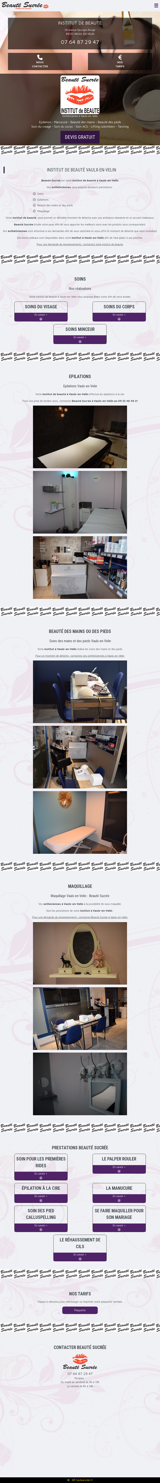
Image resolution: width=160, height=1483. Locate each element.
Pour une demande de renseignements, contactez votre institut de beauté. (80, 244)
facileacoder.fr (82, 1480)
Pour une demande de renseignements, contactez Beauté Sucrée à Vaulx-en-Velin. (80, 917)
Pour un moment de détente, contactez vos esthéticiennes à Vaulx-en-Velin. (80, 655)
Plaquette (80, 1310)
